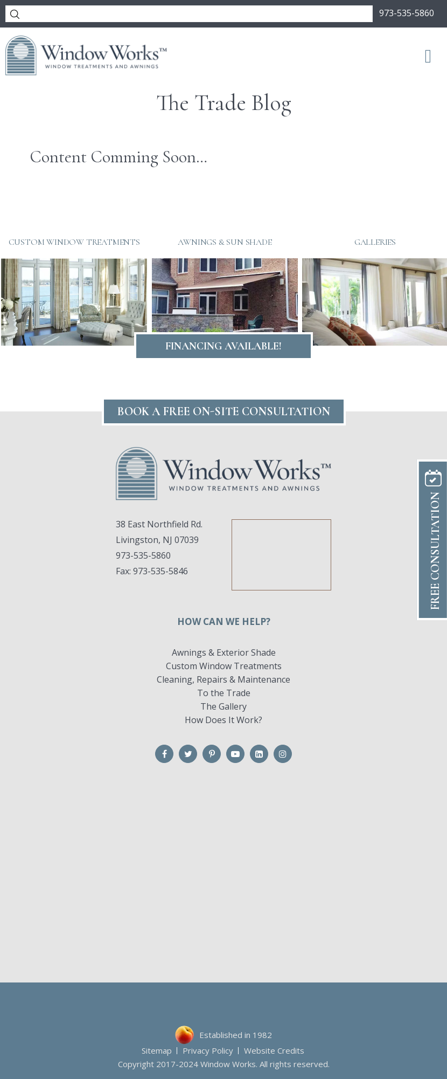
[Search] (189, 13)
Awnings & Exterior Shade (224, 652)
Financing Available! (223, 346)
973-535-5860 (406, 13)
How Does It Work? (223, 720)
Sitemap (157, 1050)
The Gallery (223, 706)
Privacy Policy (208, 1050)
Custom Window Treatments (224, 666)
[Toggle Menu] (428, 55)
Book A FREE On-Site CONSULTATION (223, 411)
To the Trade (223, 693)
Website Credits (274, 1050)
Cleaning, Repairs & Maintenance (223, 679)
